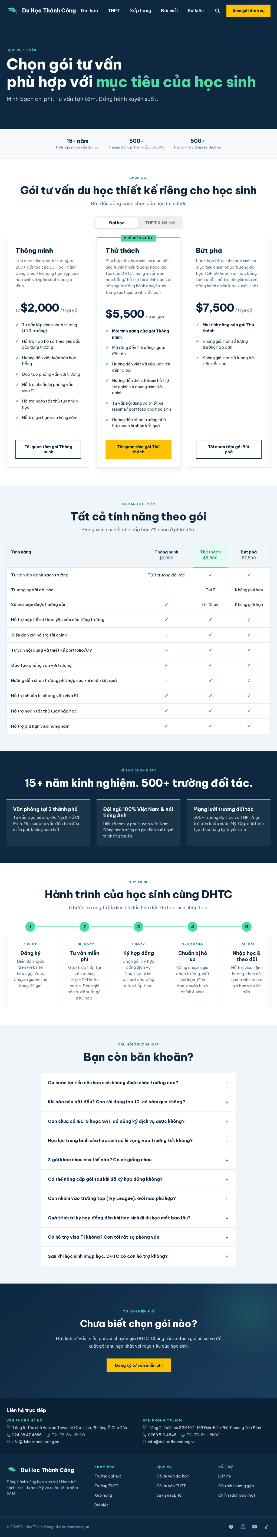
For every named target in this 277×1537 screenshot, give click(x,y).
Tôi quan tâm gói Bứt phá (229, 449)
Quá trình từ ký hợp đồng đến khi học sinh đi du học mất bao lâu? (119, 1218)
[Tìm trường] (217, 10)
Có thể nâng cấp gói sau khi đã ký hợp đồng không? (105, 1179)
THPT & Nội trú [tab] (160, 222)
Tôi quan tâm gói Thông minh (48, 449)
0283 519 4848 (159, 1435)
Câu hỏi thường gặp (236, 1485)
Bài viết (169, 10)
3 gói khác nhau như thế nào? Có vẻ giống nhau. (100, 1159)
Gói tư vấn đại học (172, 1476)
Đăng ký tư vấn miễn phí (139, 1365)
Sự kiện (196, 10)
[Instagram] (243, 1527)
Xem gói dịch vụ (248, 10)
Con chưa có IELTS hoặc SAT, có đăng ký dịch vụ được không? (116, 1121)
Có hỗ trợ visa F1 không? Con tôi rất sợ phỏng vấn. (104, 1237)
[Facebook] (231, 1527)
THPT (114, 10)
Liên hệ (224, 1476)
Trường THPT (106, 1485)
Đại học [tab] (117, 222)
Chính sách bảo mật (236, 1495)
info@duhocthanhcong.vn (32, 1441)
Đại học (89, 10)
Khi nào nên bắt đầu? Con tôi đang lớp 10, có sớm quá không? (116, 1101)
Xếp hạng (140, 10)
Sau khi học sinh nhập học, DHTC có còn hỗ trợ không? (108, 1256)
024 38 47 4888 (24, 1435)
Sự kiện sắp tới (169, 1495)
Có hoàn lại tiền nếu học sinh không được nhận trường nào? (113, 1082)
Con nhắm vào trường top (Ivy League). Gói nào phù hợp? (112, 1198)
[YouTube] (255, 1527)
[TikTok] (267, 1527)
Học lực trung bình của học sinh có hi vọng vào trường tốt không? (120, 1140)
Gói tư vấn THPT (171, 1485)
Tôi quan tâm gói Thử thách (138, 449)
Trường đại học (108, 1476)
